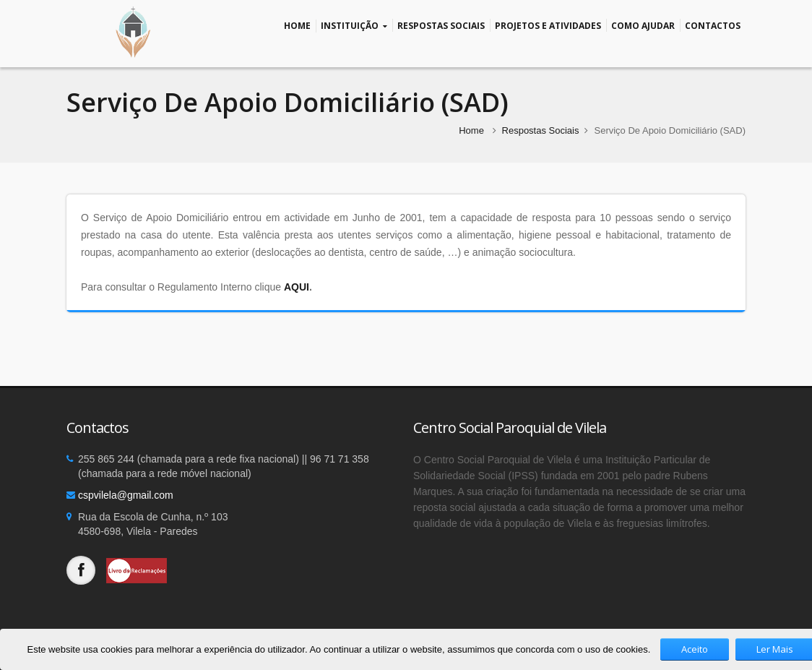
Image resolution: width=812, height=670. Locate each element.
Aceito (694, 649)
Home (297, 25)
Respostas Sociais (441, 25)
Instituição (354, 26)
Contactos (713, 25)
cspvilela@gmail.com (125, 495)
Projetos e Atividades (548, 25)
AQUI (296, 287)
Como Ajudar (643, 25)
